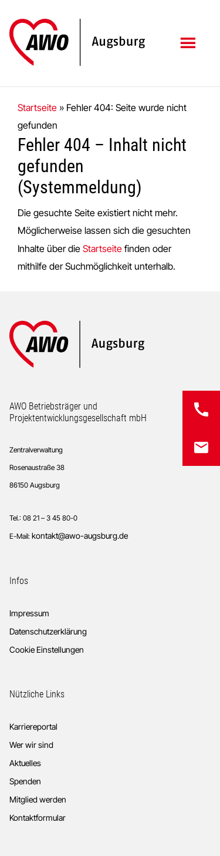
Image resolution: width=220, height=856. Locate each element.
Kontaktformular (37, 818)
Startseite (37, 107)
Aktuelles (25, 763)
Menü (189, 42)
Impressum (29, 613)
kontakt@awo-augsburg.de (80, 536)
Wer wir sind (31, 745)
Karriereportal (33, 726)
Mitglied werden (37, 799)
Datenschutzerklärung (48, 631)
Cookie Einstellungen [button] (46, 649)
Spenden (25, 781)
